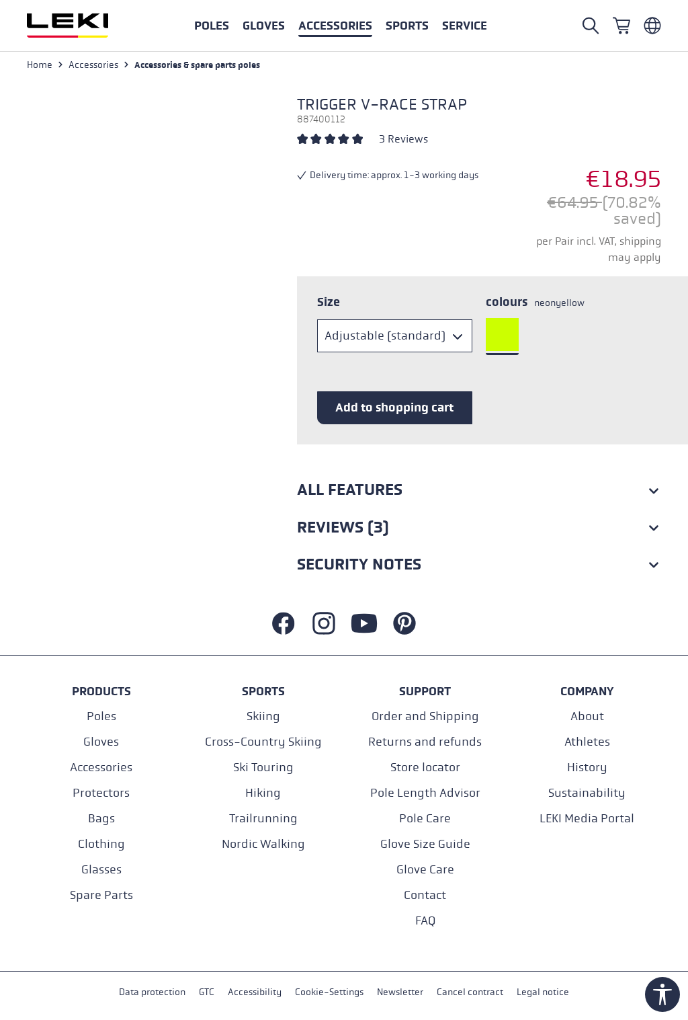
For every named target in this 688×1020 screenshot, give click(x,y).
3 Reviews (403, 138)
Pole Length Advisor (425, 793)
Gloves (101, 742)
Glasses (101, 870)
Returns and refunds (425, 742)
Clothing (101, 844)
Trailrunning (263, 819)
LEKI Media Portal (587, 819)
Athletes (587, 742)
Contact (425, 895)
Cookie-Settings (329, 992)
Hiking (263, 793)
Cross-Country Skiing (263, 742)
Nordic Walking (263, 844)
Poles (101, 716)
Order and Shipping (425, 716)
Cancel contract (470, 992)
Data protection (152, 992)
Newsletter (400, 992)
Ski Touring (263, 767)
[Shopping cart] (621, 25)
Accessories (101, 767)
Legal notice (543, 992)
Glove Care (425, 870)
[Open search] (590, 25)
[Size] (394, 335)
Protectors (101, 793)
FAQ (425, 921)
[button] (407, 25)
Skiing (263, 716)
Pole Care (425, 819)
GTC (206, 992)
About (587, 716)
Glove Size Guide (425, 844)
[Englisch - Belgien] (652, 25)
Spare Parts (101, 895)
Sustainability (587, 793)
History (587, 767)
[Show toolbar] (662, 994)
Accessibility (255, 992)
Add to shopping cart (394, 407)
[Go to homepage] (82, 25)
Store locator (425, 767)
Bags (101, 819)
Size (328, 302)
